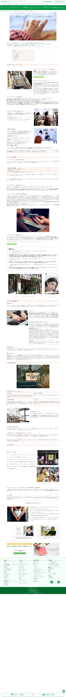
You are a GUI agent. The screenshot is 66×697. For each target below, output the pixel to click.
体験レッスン (17, 4)
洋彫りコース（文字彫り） (22, 569)
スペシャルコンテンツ (40, 4)
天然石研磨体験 (50, 576)
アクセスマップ (34, 4)
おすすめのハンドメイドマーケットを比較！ (39, 572)
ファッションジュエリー (22, 576)
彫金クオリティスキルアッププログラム (24, 573)
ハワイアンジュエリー (21, 568)
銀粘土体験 (49, 570)
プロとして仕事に (6, 575)
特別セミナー (35, 564)
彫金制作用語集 (35, 578)
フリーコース (20, 581)
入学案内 (2, 4)
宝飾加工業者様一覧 (36, 581)
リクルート (46, 4)
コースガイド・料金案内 (7, 570)
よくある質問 (29, 4)
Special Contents (35, 560)
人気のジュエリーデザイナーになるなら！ (38, 576)
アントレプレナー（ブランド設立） (23, 564)
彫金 (19, 572)
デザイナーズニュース (36, 568)
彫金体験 (49, 571)
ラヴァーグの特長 (7, 4)
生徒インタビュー (35, 561)
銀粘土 (19, 577)
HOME (2, 10)
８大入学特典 (5, 567)
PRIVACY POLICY (35, 587)
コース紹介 (13, 4)
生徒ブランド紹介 (23, 4)
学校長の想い (5, 566)
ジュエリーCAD (21, 565)
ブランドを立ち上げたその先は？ (37, 569)
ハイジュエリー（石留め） (22, 580)
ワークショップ (35, 565)
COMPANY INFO (30, 587)
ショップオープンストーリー (37, 573)
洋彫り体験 (49, 575)
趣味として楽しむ (6, 576)
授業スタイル (5, 571)
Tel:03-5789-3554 (47, 1)
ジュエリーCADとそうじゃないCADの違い (53, 564)
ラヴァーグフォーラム (36, 577)
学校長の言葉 (5, 582)
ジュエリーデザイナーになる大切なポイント (53, 565)
